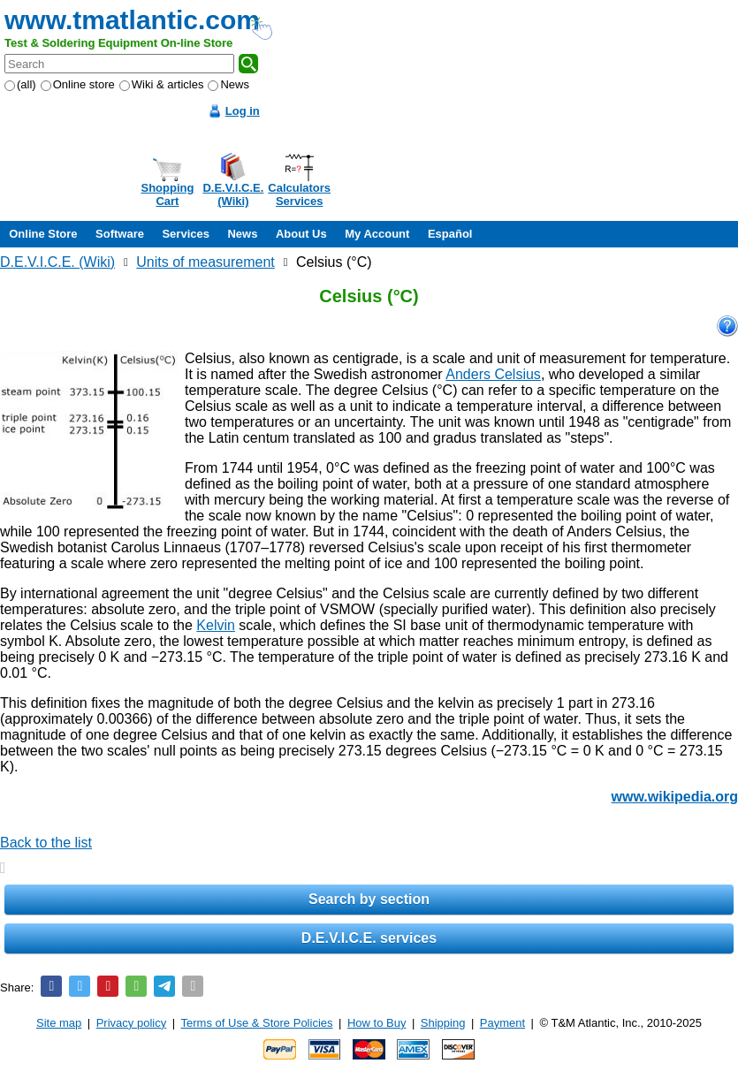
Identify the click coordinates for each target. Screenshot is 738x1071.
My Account (377, 233)
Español (450, 233)
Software (119, 233)
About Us (301, 233)
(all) (20, 84)
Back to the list (46, 842)
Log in (242, 111)
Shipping (443, 1022)
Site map (58, 1022)
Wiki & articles (161, 84)
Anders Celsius (493, 374)
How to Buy (376, 1022)
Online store (78, 84)
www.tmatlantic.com (132, 19)
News (228, 84)
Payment (502, 1022)
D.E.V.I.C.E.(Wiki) (232, 194)
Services (185, 233)
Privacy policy (131, 1022)
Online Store (43, 233)
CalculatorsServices (299, 194)
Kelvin (215, 625)
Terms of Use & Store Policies (257, 1022)
